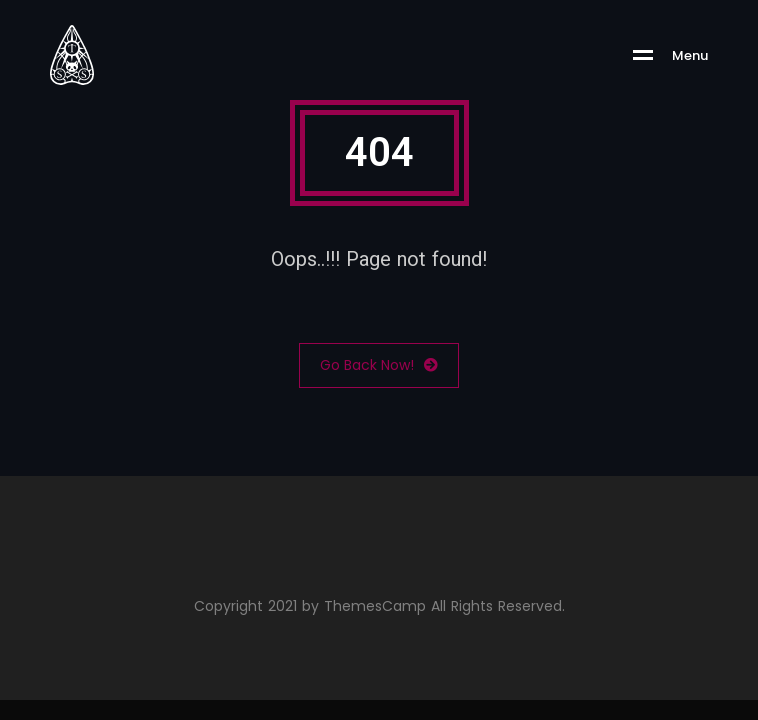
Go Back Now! (379, 365)
